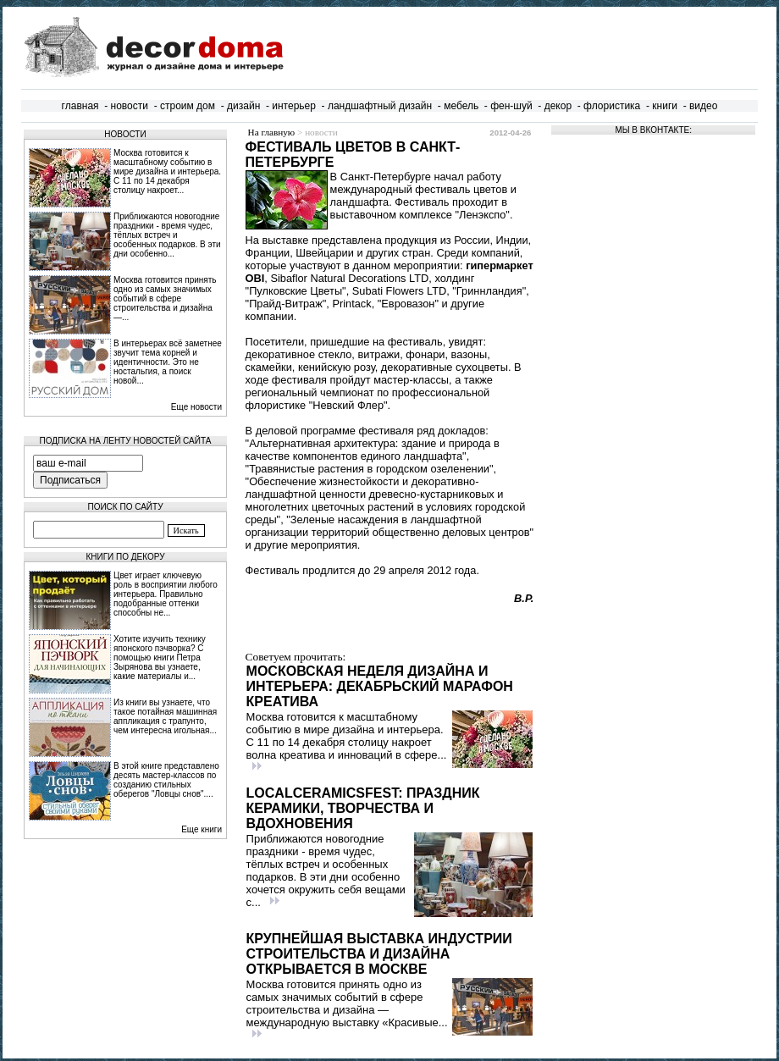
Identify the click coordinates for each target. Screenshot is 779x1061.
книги (664, 106)
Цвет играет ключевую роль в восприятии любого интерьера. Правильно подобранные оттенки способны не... (165, 594)
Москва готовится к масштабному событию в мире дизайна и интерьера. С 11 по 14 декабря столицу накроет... (167, 171)
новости (129, 106)
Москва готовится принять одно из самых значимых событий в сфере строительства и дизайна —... (165, 298)
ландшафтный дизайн (380, 106)
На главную (272, 132)
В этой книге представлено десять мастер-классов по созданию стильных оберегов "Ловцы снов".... (166, 780)
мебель (461, 106)
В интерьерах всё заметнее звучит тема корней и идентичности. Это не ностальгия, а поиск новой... (167, 362)
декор (558, 106)
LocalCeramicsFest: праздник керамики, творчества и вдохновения (363, 808)
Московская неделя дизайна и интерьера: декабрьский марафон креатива (379, 686)
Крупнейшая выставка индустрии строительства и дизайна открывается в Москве (379, 953)
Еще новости (196, 407)
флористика (611, 106)
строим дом (187, 106)
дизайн (243, 106)
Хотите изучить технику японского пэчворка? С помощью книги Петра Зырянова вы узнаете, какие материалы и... (159, 657)
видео (703, 106)
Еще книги (201, 829)
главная (80, 106)
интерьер (294, 106)
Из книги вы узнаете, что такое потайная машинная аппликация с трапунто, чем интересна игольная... (165, 716)
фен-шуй (511, 106)
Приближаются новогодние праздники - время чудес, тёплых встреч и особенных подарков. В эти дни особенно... (167, 235)
